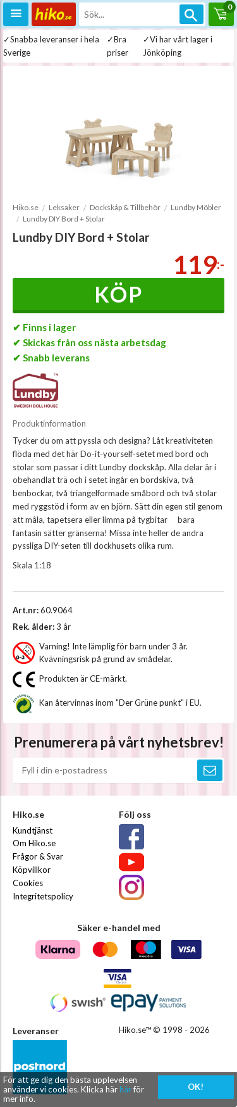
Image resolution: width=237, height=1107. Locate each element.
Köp (118, 294)
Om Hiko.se (34, 843)
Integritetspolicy (43, 896)
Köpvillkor (32, 870)
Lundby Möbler (196, 207)
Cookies (28, 883)
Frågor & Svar (38, 856)
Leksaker (64, 207)
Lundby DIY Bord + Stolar (64, 218)
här (125, 1089)
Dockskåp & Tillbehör (125, 207)
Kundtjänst (32, 830)
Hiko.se (26, 207)
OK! (196, 1087)
